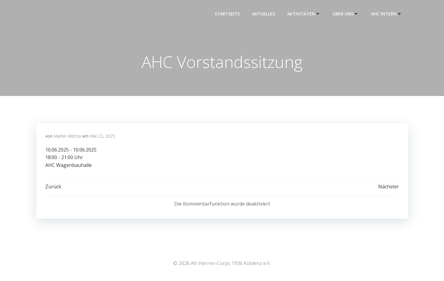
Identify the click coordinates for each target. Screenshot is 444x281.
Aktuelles (263, 14)
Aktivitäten (304, 14)
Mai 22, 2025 (102, 136)
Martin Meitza (67, 136)
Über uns (346, 14)
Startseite (227, 14)
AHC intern (386, 14)
